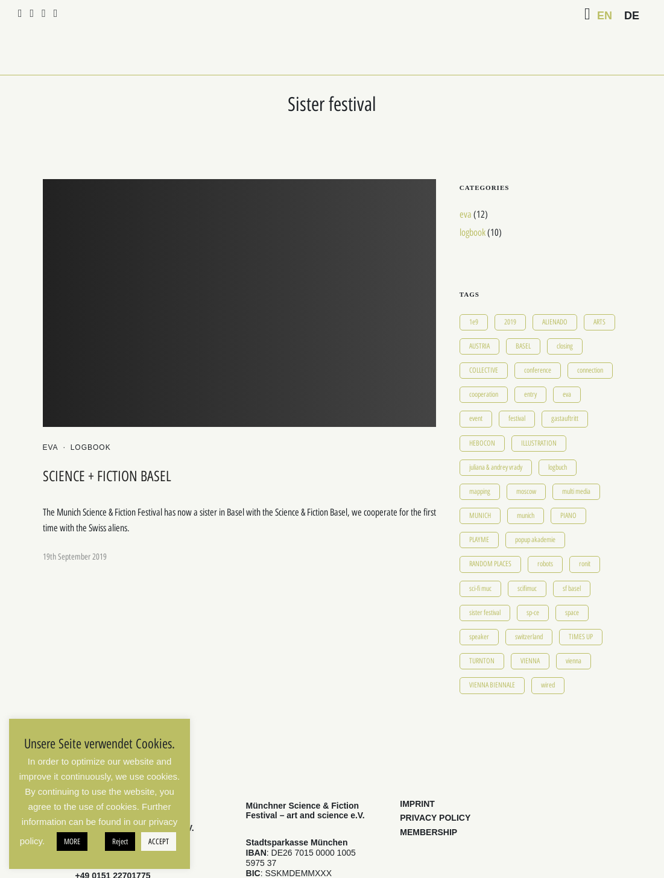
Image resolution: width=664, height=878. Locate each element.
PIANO (568, 483)
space (572, 580)
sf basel (572, 556)
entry (530, 362)
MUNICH (480, 483)
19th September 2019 (75, 524)
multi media (576, 459)
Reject (120, 841)
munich (525, 483)
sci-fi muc (480, 556)
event (475, 386)
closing (565, 313)
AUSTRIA (479, 313)
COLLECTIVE (483, 337)
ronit (584, 532)
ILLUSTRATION (539, 410)
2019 (510, 289)
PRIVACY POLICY (435, 786)
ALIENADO (555, 289)
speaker (479, 604)
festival (516, 386)
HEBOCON (482, 410)
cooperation (483, 362)
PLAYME (479, 507)
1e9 (473, 289)
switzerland (529, 604)
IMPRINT (417, 771)
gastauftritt (564, 386)
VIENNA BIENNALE (492, 653)
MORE (72, 841)
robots (545, 532)
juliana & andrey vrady (495, 435)
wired (548, 653)
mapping (479, 459)
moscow (526, 459)
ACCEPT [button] (158, 841)
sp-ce (532, 580)
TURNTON (482, 628)
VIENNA (530, 628)
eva (50, 415)
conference (537, 337)
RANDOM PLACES (490, 532)
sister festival (485, 580)
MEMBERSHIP (428, 799)
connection (590, 337)
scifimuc (527, 556)
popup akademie (535, 507)
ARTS (599, 289)
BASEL (523, 313)
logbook (91, 415)
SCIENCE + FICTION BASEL (107, 443)
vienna (573, 628)
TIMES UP (581, 604)
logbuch (557, 435)
